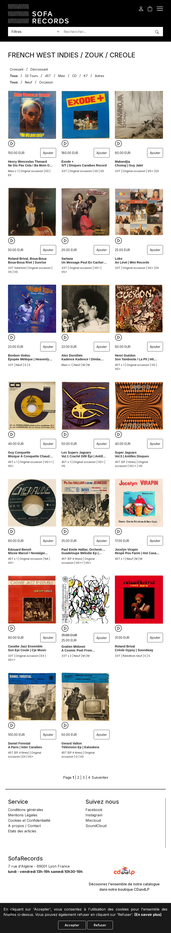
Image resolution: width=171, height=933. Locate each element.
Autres (99, 76)
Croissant (16, 69)
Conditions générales (25, 809)
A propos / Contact (24, 825)
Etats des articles (22, 831)
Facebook (94, 809)
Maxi (61, 76)
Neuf (28, 82)
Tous (14, 76)
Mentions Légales (22, 815)
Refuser (100, 925)
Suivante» (100, 777)
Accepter (72, 925)
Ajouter (48, 153)
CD (74, 76)
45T (48, 76)
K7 (86, 76)
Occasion (46, 82)
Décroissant (39, 69)
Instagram (94, 815)
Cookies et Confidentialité (29, 820)
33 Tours (31, 76)
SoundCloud (96, 825)
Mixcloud (93, 820)
